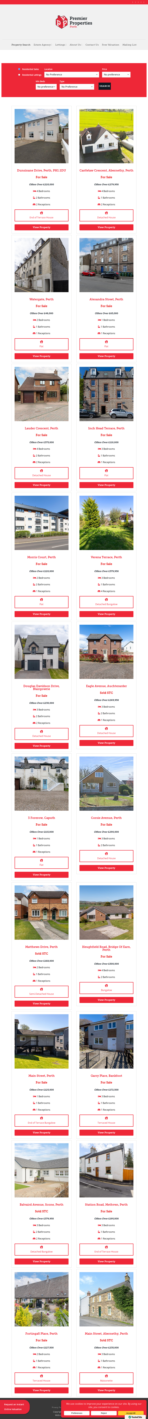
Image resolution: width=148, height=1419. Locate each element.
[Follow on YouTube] (144, 2)
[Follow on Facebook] (133, 2)
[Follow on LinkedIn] (141, 2)
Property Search (21, 44)
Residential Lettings (29, 75)
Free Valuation (110, 44)
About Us (76, 44)
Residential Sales (28, 69)
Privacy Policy (58, 1407)
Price (104, 69)
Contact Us (92, 44)
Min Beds (40, 81)
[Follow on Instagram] (136, 2)
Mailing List (129, 44)
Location (48, 69)
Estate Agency (43, 44)
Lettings (60, 44)
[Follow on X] (139, 2)
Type (62, 81)
